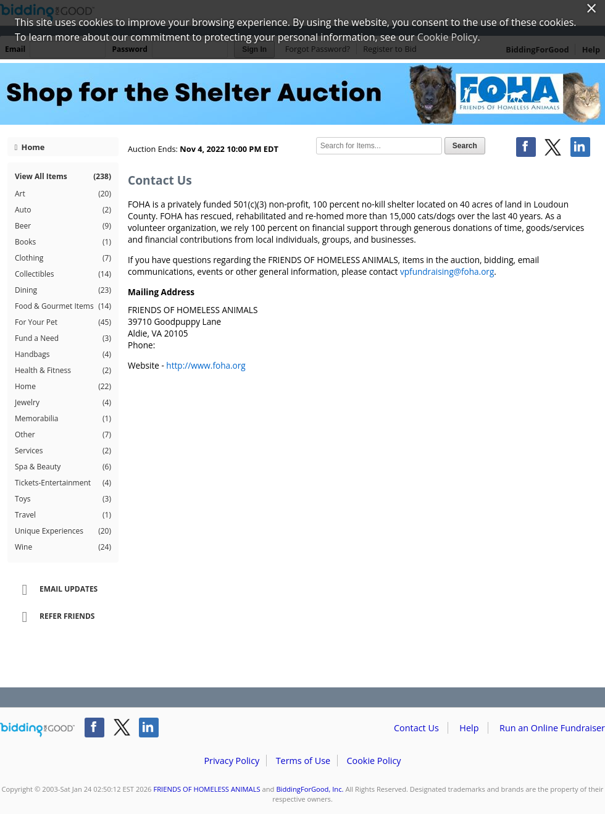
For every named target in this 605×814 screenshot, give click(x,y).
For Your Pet (63, 322)
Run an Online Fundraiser (552, 728)
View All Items (63, 176)
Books (63, 242)
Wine (63, 547)
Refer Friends (54, 617)
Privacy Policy (231, 760)
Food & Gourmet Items (63, 306)
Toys (63, 499)
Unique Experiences (63, 531)
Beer (63, 226)
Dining (63, 290)
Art (63, 194)
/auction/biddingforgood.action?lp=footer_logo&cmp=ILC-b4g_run (37, 730)
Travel (63, 515)
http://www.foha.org (205, 365)
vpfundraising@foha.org (447, 271)
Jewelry (63, 403)
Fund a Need (63, 338)
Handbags (63, 354)
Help (468, 728)
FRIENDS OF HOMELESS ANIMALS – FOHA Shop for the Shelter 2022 (302, 94)
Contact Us (416, 728)
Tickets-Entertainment (63, 483)
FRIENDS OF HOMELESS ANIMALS (206, 789)
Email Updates (56, 590)
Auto (63, 210)
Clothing (63, 258)
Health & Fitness (63, 370)
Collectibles (63, 274)
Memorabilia (63, 419)
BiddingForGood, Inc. (309, 789)
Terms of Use (303, 760)
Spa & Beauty (63, 467)
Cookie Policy (373, 760)
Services (63, 451)
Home (30, 147)
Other (63, 435)
